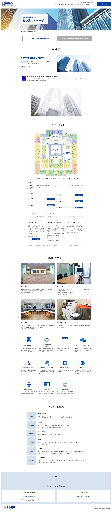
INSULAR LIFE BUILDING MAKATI (74, 38)
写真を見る (51, 199)
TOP (56, 4)
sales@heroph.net (83, 496)
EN (91, 4)
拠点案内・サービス (64, 4)
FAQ (87, 4)
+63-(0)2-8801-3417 (29, 496)
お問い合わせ (104, 4)
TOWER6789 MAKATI (40, 38)
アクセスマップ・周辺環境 (78, 4)
